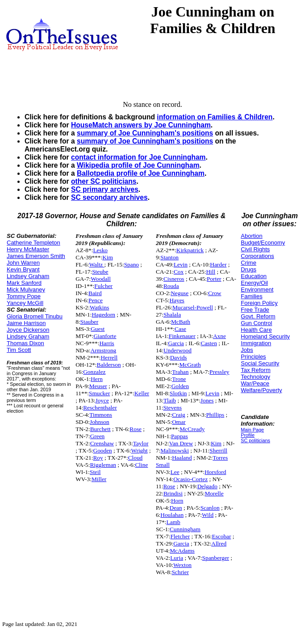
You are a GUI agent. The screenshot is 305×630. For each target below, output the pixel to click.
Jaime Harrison (26, 323)
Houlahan (172, 515)
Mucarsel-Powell (192, 307)
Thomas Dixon (25, 343)
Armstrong (103, 350)
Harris (106, 343)
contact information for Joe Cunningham (138, 157)
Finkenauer (182, 336)
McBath (180, 321)
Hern (97, 379)
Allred (218, 543)
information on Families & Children (214, 117)
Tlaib (169, 400)
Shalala (172, 314)
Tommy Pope (24, 296)
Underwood (177, 350)
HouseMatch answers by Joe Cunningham (141, 125)
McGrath (190, 364)
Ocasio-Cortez (190, 479)
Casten (209, 343)
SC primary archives (104, 189)
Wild (207, 515)
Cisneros (173, 278)
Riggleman (103, 464)
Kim (107, 257)
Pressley (219, 371)
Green (97, 436)
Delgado (207, 486)
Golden (180, 386)
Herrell (108, 357)
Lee (175, 472)
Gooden (102, 450)
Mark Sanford (24, 282)
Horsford (215, 472)
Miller (99, 479)
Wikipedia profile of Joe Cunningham (138, 165)
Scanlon (210, 507)
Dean (176, 507)
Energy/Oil (254, 282)
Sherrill (218, 450)
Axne (219, 336)
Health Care (256, 329)
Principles (253, 356)
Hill (210, 271)
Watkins (99, 307)
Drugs (248, 269)
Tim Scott (19, 350)
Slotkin (178, 393)
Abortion (251, 236)
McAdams (182, 550)
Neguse (179, 293)
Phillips (215, 414)
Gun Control (256, 323)
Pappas (179, 436)
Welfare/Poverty (261, 390)
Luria (176, 557)
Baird (95, 293)
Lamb (173, 522)
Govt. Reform (258, 316)
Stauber (89, 321)
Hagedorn (103, 314)
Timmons (100, 414)
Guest (97, 329)
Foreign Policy (259, 303)
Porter (214, 278)
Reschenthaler (100, 407)
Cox (179, 271)
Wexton (182, 565)
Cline (141, 464)
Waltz (96, 264)
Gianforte (104, 336)
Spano (131, 264)
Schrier (180, 572)
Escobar (221, 536)
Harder (218, 264)
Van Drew (181, 443)
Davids (178, 357)
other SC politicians (103, 181)
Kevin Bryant (23, 269)
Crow (214, 293)
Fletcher (180, 536)
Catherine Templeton (33, 242)
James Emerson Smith (36, 256)
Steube (100, 271)
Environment (257, 289)
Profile (248, 435)
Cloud (135, 457)
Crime (248, 262)
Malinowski (174, 450)
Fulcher (103, 286)
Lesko (100, 250)
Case (180, 329)
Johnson (99, 422)
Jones (207, 400)
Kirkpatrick (190, 250)
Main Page (252, 429)
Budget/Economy (263, 242)
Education (254, 276)
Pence (95, 300)
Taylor (141, 443)
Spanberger (215, 557)
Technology (255, 376)
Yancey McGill (25, 303)
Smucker (99, 393)
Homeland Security (265, 336)
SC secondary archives (109, 197)
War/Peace (255, 383)
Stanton (169, 257)
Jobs (247, 350)
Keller (141, 393)
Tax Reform (255, 370)
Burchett (100, 429)
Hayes (177, 300)
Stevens (172, 407)
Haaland (182, 457)
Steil (95, 472)
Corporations (257, 256)
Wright (139, 450)
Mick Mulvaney (26, 289)
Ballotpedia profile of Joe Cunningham (141, 173)
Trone (179, 379)
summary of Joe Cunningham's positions (145, 133)
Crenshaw (102, 443)
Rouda (171, 286)
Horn (177, 500)
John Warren (23, 262)
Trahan (180, 371)
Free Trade (255, 309)
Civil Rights (255, 249)
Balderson (109, 364)
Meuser (98, 386)
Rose (136, 429)
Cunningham (185, 529)
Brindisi (173, 493)
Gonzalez (94, 371)
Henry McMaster (28, 249)
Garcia (176, 343)
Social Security (260, 363)
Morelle (214, 493)
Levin (181, 264)
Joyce (102, 400)
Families (251, 296)
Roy (98, 457)
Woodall (101, 278)
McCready (192, 429)
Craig (178, 414)
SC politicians (255, 440)
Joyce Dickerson (28, 329)
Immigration (256, 343)
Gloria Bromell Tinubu (35, 316)
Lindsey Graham (28, 276)
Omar (178, 422)
